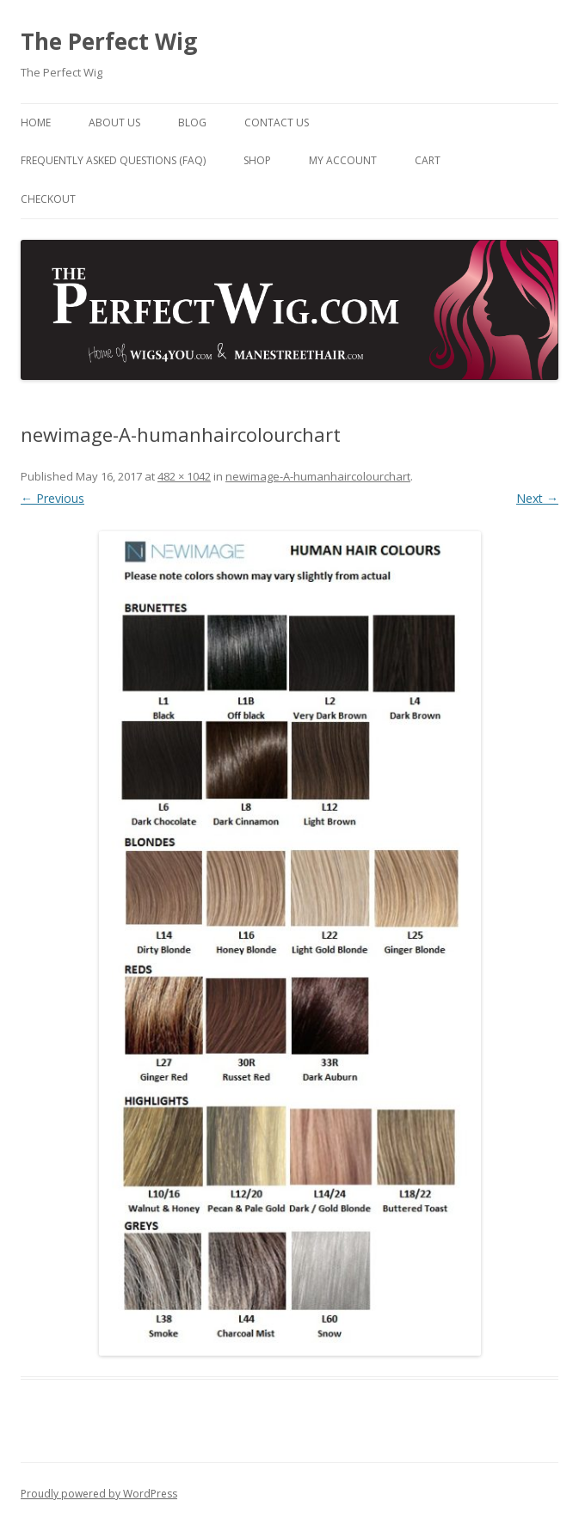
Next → (537, 498)
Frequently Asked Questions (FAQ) (113, 160)
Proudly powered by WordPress (99, 1493)
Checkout (48, 199)
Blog (192, 122)
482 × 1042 (184, 476)
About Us (114, 122)
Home (36, 122)
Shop (257, 160)
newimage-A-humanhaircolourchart (317, 476)
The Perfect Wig (109, 41)
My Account (343, 160)
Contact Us (276, 122)
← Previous (52, 498)
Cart (427, 160)
